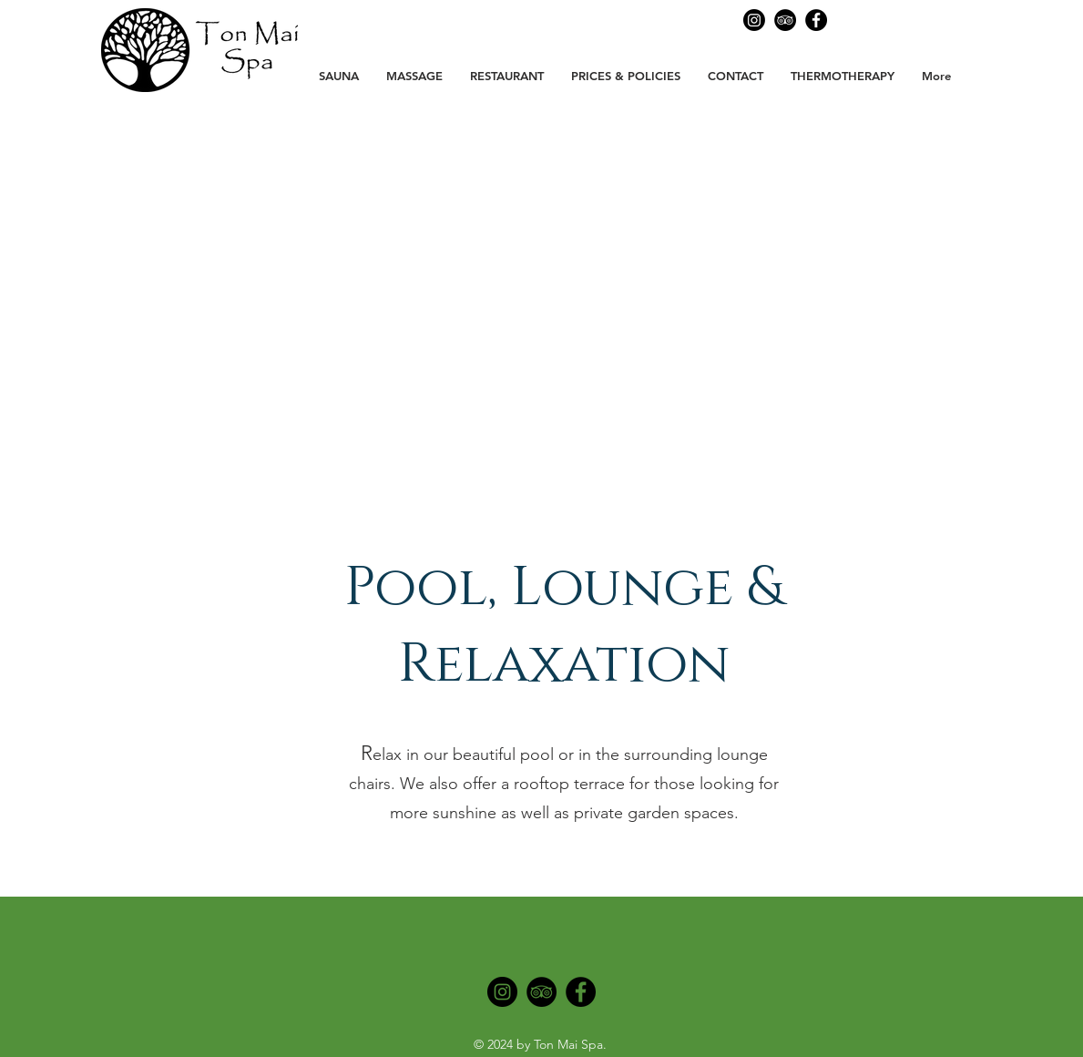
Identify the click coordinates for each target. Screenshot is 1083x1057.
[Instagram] (502, 992)
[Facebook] (816, 20)
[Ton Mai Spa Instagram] (754, 20)
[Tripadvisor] (541, 992)
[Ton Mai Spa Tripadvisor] (785, 20)
